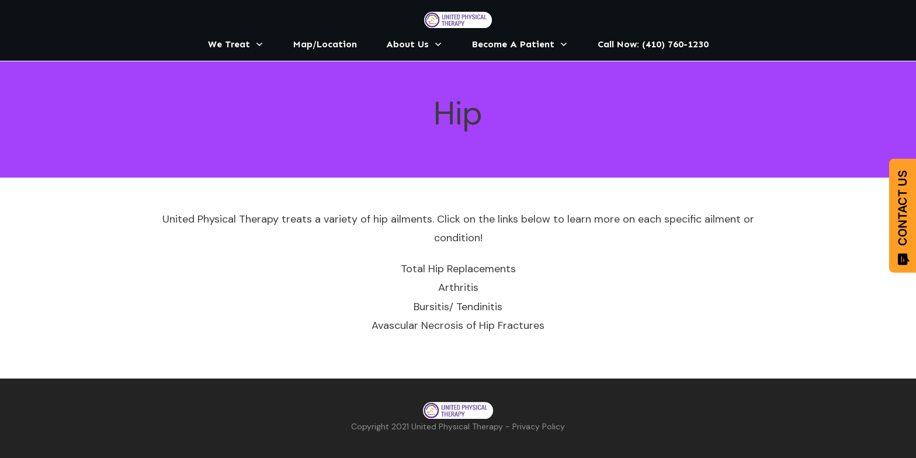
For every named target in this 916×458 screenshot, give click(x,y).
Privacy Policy (538, 426)
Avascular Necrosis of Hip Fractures (458, 325)
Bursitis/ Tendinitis (458, 307)
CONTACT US (903, 217)
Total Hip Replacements (458, 269)
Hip (458, 113)
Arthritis (458, 287)
